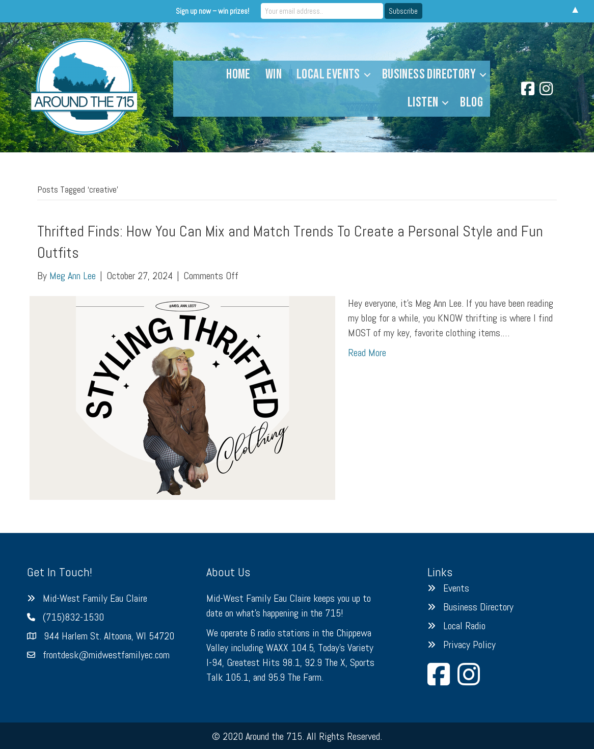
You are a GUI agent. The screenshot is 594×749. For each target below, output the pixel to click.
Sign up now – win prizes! (212, 11)
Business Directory (429, 74)
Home (238, 74)
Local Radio (464, 625)
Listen (423, 102)
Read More (367, 352)
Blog (471, 102)
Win (273, 74)
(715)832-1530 (73, 617)
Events (456, 588)
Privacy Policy (469, 644)
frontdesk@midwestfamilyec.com (106, 654)
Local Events (328, 74)
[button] (367, 75)
